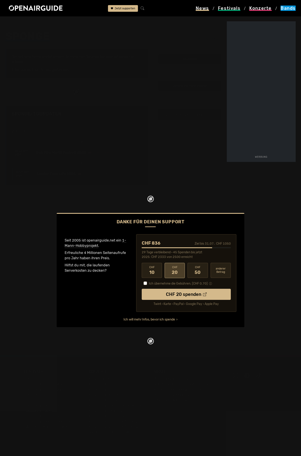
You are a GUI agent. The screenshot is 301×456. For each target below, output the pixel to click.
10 (152, 270)
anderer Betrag (221, 270)
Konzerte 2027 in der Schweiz (114, 427)
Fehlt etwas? (134, 114)
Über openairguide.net (172, 379)
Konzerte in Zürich (104, 384)
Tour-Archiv (41, 70)
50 (197, 270)
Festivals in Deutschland (44, 389)
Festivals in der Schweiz (44, 384)
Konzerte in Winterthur (107, 395)
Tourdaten (190, 59)
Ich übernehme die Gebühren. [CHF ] (178, 283)
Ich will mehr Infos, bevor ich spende (149, 319)
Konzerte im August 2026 (110, 416)
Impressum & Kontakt (171, 400)
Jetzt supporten (123, 8)
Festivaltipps (34, 379)
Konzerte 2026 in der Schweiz (114, 421)
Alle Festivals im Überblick (45, 427)
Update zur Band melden (190, 86)
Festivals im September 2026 (48, 421)
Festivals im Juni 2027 (43, 405)
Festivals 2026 (36, 395)
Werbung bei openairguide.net (178, 389)
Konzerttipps (99, 379)
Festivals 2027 (36, 400)
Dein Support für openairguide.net (182, 384)
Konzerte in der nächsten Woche (116, 405)
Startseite (13, 22)
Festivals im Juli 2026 (42, 411)
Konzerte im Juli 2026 (107, 411)
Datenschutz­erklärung (172, 395)
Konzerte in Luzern (104, 400)
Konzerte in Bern (102, 389)
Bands (31, 22)
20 (175, 270)
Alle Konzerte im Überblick (110, 432)
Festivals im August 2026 (45, 416)
